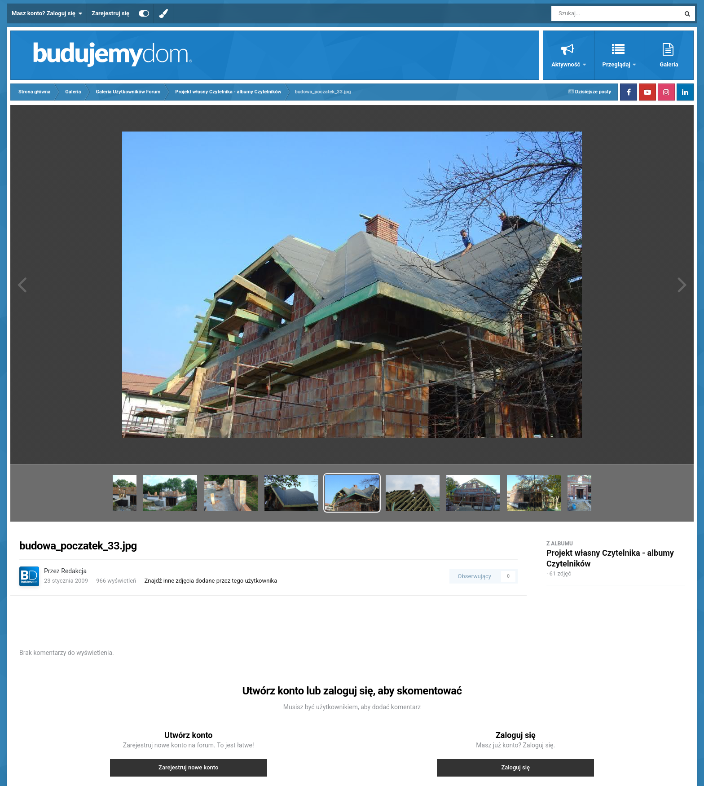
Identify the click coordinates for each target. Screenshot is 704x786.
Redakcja (74, 571)
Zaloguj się (515, 767)
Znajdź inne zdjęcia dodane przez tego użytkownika (211, 580)
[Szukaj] (595, 13)
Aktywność (566, 64)
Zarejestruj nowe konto (188, 767)
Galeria (669, 64)
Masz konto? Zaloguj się (47, 13)
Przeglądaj (617, 64)
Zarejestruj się (110, 13)
